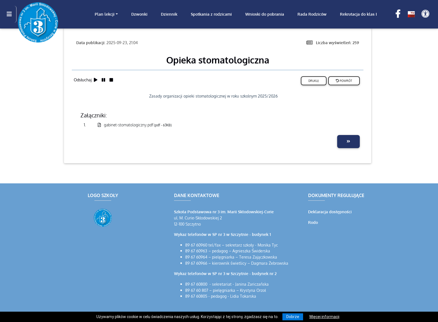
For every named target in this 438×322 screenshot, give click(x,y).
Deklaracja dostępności (330, 211)
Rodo (313, 222)
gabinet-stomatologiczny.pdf (135, 124)
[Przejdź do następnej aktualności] (348, 141)
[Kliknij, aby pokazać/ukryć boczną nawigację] (11, 14)
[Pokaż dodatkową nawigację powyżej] (425, 14)
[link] (106, 14)
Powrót (344, 80)
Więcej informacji (324, 316)
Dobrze (292, 316)
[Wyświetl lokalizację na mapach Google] (103, 267)
